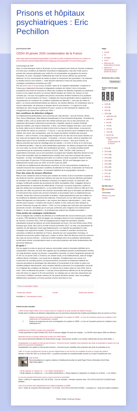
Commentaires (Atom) (34, 296)
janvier (109, 135)
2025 (106, 104)
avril (108, 129)
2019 (106, 148)
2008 (106, 180)
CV (105, 55)
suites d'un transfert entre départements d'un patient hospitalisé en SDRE (44, 386)
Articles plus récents (24, 293)
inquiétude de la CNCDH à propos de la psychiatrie (36, 330)
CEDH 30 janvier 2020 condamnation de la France (49, 53)
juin (107, 122)
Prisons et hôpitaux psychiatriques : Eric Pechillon (52, 22)
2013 (106, 167)
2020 (106, 114)
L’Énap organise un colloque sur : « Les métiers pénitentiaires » (42, 371)
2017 (106, 154)
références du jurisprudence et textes (112, 64)
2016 (106, 158)
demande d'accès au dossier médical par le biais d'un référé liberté (42, 337)
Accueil (55, 293)
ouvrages (107, 58)
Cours (106, 60)
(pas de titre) (33, 358)
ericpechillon (110, 189)
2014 (106, 164)
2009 (106, 176)
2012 (106, 170)
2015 (106, 161)
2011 (106, 173)
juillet (108, 119)
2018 (106, 151)
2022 (106, 110)
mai (107, 126)
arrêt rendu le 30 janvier (32, 86)
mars (108, 132)
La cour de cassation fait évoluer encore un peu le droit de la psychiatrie (43, 377)
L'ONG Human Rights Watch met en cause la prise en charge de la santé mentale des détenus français (55, 311)
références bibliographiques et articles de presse (110, 70)
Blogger (78, 399)
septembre (110, 116)
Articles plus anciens (86, 293)
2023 (106, 107)
